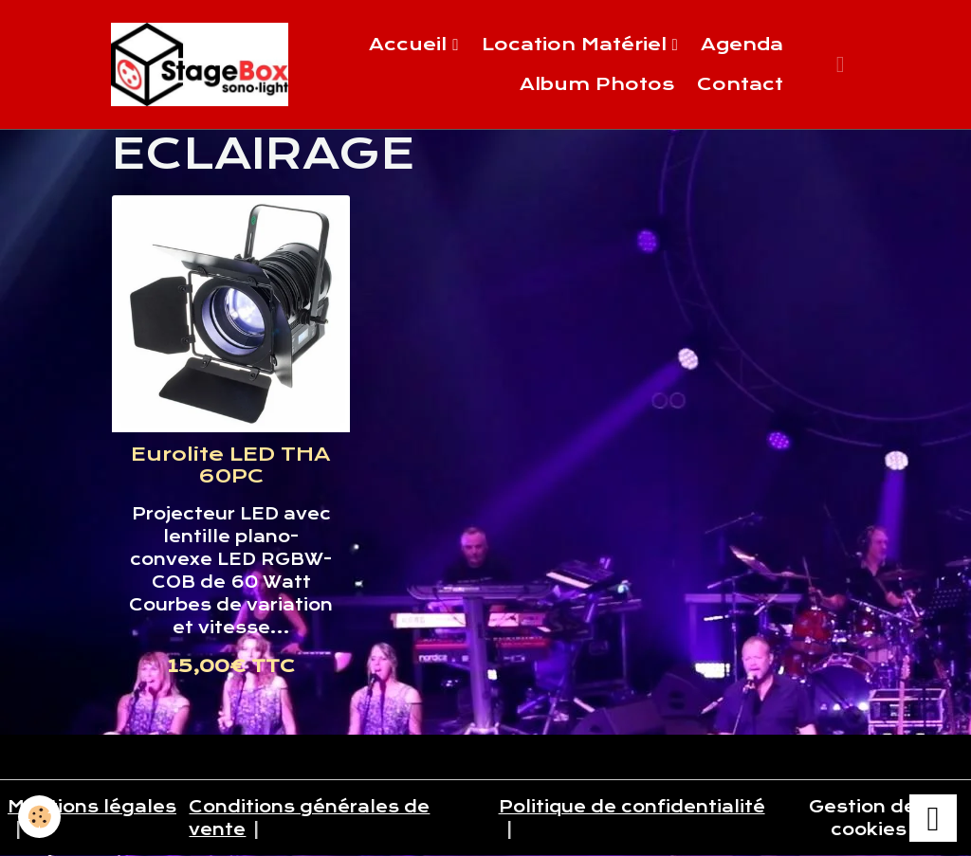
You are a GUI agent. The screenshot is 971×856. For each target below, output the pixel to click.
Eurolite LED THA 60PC (231, 465)
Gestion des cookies (868, 818)
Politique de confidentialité (632, 806)
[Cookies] (40, 816)
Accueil (410, 44)
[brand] (199, 64)
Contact (740, 84)
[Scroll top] (933, 818)
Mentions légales (92, 806)
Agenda (742, 44)
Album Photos (597, 84)
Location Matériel (577, 44)
